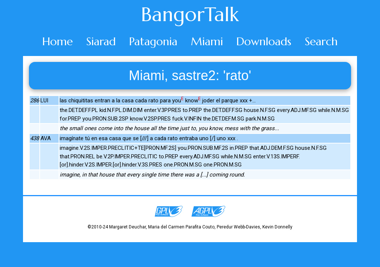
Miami (207, 41)
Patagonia (153, 41)
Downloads (263, 41)
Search (321, 41)
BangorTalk (190, 14)
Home (57, 41)
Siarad (101, 41)
